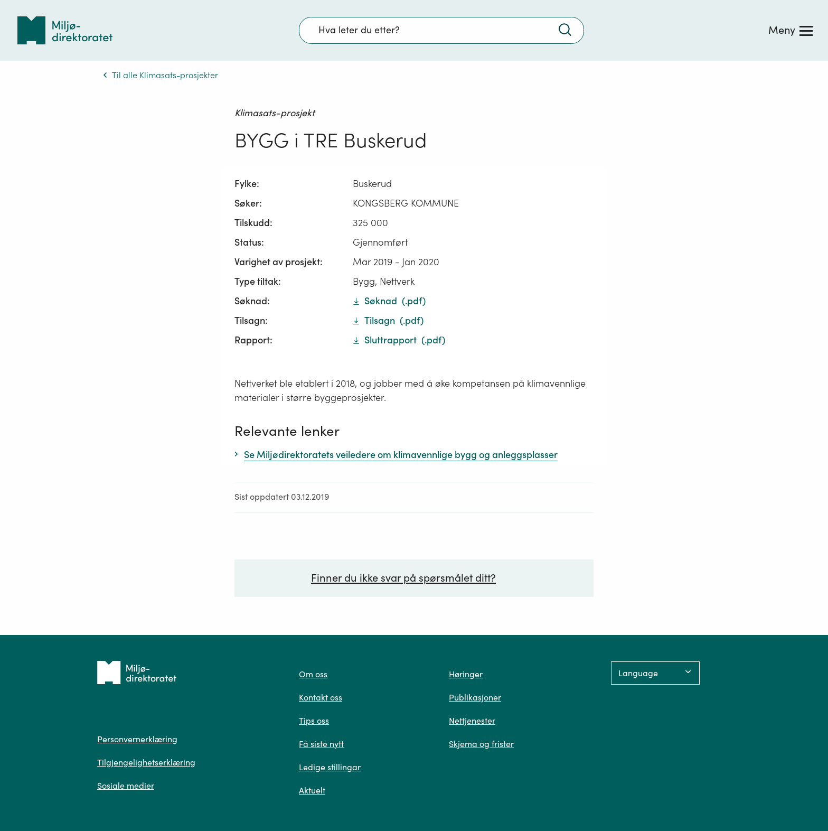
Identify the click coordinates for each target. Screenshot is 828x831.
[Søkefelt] (441, 30)
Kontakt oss (320, 697)
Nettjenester (472, 720)
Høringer (466, 674)
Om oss (313, 674)
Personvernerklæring (137, 739)
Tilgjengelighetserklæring (146, 762)
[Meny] (790, 30)
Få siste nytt (321, 744)
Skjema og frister (481, 744)
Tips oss (314, 720)
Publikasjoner (475, 697)
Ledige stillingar (330, 767)
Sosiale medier (125, 785)
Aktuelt (312, 790)
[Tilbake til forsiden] (64, 30)
